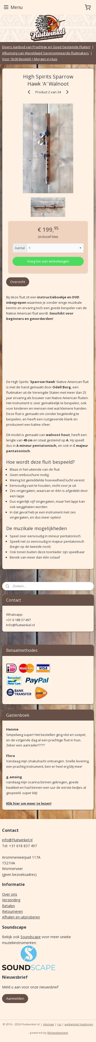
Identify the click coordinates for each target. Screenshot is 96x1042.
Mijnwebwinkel (57, 1033)
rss (59, 1024)
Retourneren (12, 911)
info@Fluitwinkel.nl (17, 839)
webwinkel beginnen (79, 1024)
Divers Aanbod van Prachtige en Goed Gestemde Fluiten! (46, 47)
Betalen (8, 905)
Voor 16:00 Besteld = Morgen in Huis (29, 59)
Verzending (11, 899)
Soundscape (30, 936)
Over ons (9, 894)
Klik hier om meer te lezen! (28, 803)
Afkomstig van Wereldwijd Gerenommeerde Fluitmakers (45, 53)
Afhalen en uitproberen (21, 917)
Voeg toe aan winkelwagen (48, 261)
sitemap (48, 1024)
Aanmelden (15, 998)
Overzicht (17, 281)
